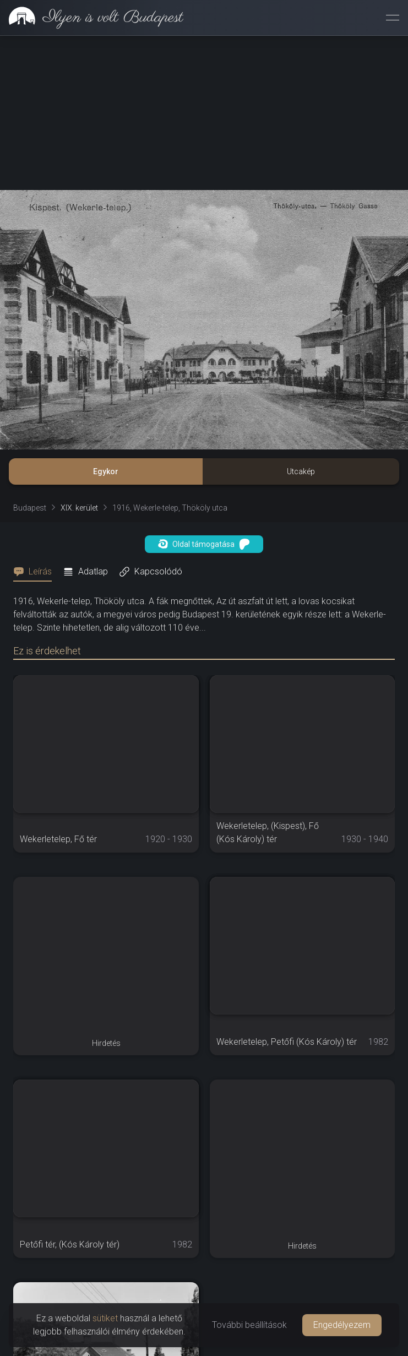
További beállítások (249, 1325)
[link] (91, 17)
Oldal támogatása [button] (204, 544)
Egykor (105, 471)
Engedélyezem (342, 1325)
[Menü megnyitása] (392, 17)
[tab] (35, 572)
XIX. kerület (79, 507)
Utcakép (301, 471)
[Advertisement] (204, 113)
